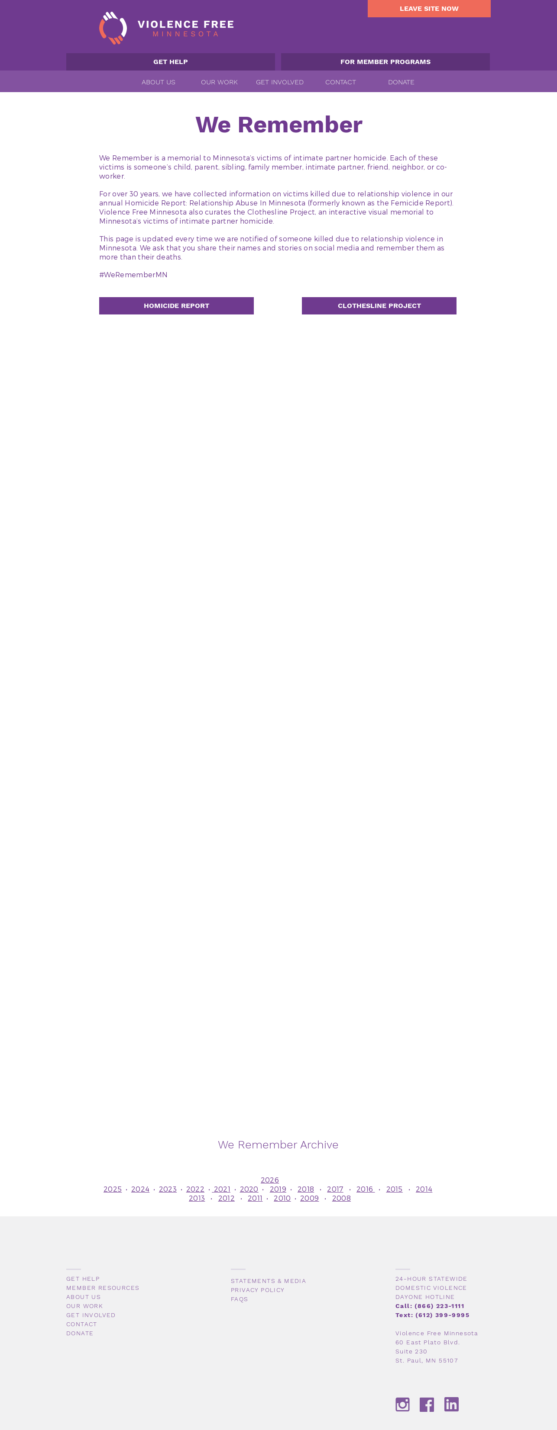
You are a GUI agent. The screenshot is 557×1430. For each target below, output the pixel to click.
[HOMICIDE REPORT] (176, 305)
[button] (158, 82)
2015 (394, 1189)
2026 (270, 1180)
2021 (222, 1189)
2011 (255, 1198)
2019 (278, 1189)
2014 (424, 1189)
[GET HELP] (170, 62)
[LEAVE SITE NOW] (429, 8)
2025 (113, 1189)
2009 (309, 1198)
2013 (197, 1198)
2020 (249, 1189)
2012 (226, 1198)
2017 (335, 1189)
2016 (365, 1189)
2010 (282, 1198)
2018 (306, 1189)
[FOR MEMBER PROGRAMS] (385, 62)
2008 (341, 1198)
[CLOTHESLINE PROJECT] (379, 305)
